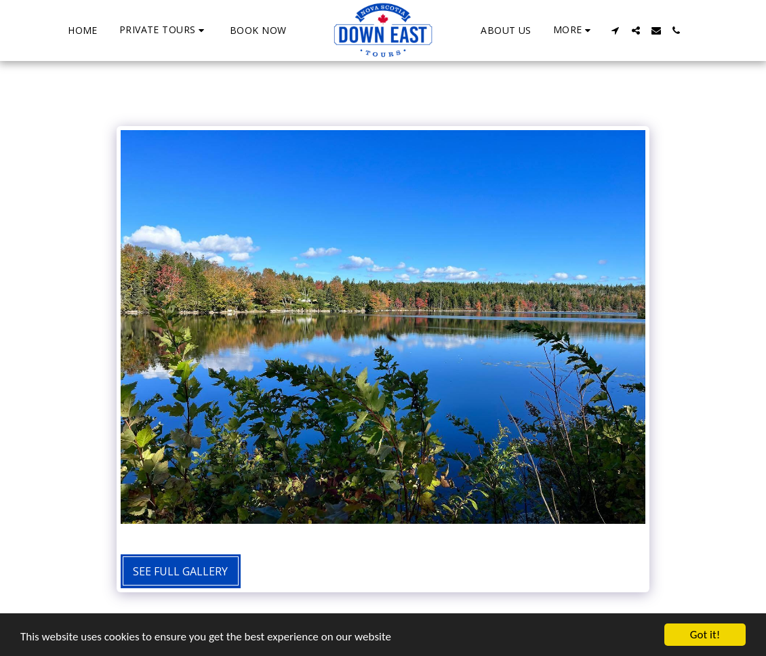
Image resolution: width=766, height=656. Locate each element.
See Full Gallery (180, 571)
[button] (163, 30)
